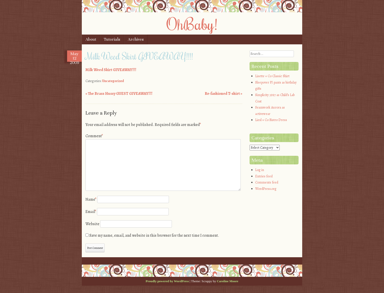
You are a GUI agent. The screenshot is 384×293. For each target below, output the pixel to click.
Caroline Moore (227, 281)
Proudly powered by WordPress (167, 281)
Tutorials (112, 39)
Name (90, 199)
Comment (94, 136)
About (90, 39)
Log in (259, 170)
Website (92, 224)
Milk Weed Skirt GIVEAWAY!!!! (110, 70)
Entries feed (264, 176)
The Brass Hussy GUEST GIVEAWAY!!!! (118, 93)
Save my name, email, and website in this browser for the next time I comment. (154, 235)
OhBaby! (192, 23)
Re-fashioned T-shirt (223, 93)
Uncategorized (113, 81)
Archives (136, 39)
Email (90, 211)
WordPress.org (265, 188)
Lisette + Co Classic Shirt (272, 76)
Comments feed (266, 182)
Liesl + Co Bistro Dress (271, 120)
